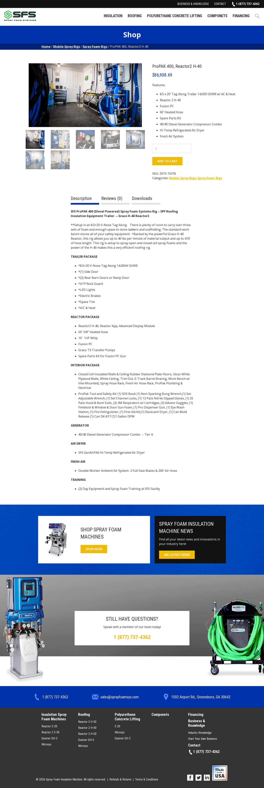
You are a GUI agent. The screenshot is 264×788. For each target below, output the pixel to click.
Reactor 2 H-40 (87, 728)
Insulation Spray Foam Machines (54, 716)
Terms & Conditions (146, 779)
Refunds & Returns (120, 779)
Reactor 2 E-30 (50, 732)
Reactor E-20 (49, 726)
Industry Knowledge (200, 732)
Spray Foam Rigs (95, 46)
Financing (241, 16)
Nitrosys (46, 744)
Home (46, 46)
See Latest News (177, 555)
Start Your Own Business (202, 739)
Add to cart (167, 161)
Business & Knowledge (193, 4)
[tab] (85, 200)
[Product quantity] (172, 148)
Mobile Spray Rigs (66, 46)
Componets (217, 16)
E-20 (117, 726)
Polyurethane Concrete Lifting (174, 16)
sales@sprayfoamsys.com (119, 697)
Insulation (113, 16)
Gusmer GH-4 (86, 740)
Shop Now (93, 549)
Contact (220, 4)
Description (81, 198)
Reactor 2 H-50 (87, 734)
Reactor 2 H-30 (87, 722)
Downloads (142, 198)
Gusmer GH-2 (49, 738)
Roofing (135, 16)
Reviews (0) (111, 198)
